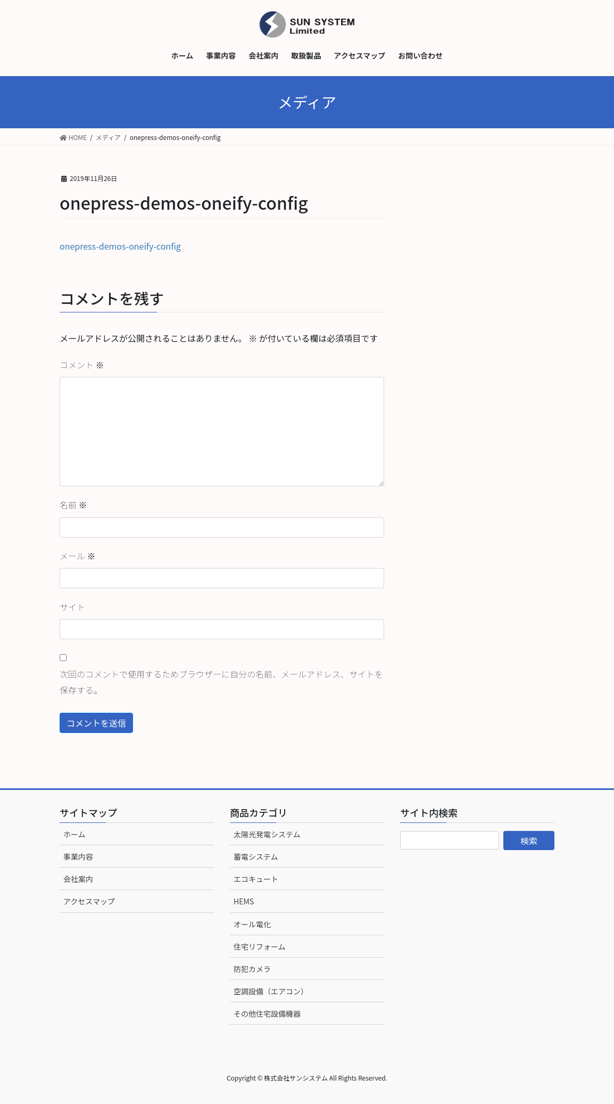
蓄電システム (256, 856)
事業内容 (78, 856)
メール (78, 555)
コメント (82, 364)
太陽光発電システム (267, 834)
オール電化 (252, 924)
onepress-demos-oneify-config (120, 246)
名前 (73, 504)
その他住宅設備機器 (267, 1013)
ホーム (74, 834)
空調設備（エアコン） (271, 991)
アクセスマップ (89, 901)
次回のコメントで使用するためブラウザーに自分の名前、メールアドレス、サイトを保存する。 (221, 682)
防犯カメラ (252, 968)
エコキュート (256, 879)
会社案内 (78, 879)
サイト (72, 606)
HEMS (244, 901)
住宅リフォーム (260, 946)
